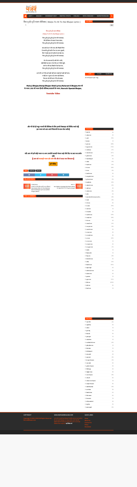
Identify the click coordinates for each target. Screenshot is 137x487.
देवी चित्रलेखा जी (89, 351)
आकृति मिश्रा (88, 324)
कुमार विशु (88, 330)
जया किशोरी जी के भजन (90, 342)
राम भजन (88, 238)
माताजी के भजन (32, 170)
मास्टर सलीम (88, 363)
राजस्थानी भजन (89, 223)
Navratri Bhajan (103, 16)
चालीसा (87, 161)
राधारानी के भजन (89, 229)
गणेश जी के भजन (89, 153)
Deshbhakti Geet (51, 16)
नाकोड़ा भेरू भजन (89, 185)
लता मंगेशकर (88, 389)
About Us (87, 420)
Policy (86, 424)
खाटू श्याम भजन (89, 147)
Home (86, 418)
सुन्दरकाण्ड (88, 276)
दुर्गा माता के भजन (89, 179)
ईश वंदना (87, 141)
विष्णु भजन (88, 256)
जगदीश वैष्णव (88, 339)
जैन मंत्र (87, 170)
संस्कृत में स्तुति (88, 267)
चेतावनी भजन (88, 164)
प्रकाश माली (88, 357)
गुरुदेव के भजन (89, 155)
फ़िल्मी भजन (88, 288)
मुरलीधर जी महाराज (90, 366)
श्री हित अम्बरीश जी (89, 401)
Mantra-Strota (65, 16)
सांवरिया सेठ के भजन (90, 270)
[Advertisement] (81, 8)
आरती (87, 138)
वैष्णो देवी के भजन (89, 259)
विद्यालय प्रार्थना (89, 253)
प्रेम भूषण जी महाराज (90, 360)
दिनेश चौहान (88, 348)
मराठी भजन (88, 208)
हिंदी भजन (88, 282)
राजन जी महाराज (89, 374)
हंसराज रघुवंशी (89, 407)
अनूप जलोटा (88, 322)
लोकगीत (87, 250)
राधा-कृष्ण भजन (89, 226)
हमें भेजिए (53, 164)
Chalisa (76, 16)
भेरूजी (87, 200)
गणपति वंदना (88, 150)
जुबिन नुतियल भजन (89, 345)
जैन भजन (88, 167)
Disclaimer (88, 427)
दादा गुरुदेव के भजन (89, 176)
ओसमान (87, 327)
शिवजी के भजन (89, 264)
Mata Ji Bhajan (88, 16)
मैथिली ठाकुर (88, 369)
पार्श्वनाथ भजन (89, 191)
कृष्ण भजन (88, 144)
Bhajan (38, 16)
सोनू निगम (88, 404)
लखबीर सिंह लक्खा (89, 386)
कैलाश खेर (88, 333)
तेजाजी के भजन (89, 173)
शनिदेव (87, 261)
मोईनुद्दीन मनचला (89, 372)
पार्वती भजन (88, 188)
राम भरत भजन (89, 241)
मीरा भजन (88, 220)
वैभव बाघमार (88, 398)
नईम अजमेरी (88, 354)
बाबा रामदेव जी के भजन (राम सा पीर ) (93, 197)
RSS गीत (88, 132)
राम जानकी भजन (89, 235)
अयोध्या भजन (88, 135)
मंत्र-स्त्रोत (88, 205)
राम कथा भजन (89, 232)
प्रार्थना (87, 194)
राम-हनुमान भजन (89, 247)
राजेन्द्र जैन (88, 377)
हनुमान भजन (88, 279)
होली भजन (88, 285)
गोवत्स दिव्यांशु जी (89, 158)
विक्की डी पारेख (89, 392)
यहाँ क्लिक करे (69, 423)
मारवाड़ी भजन (88, 217)
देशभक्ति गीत (88, 182)
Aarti (30, 16)
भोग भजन (88, 203)
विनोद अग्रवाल (88, 395)
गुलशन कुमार (88, 336)
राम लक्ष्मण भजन (89, 244)
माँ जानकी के (88, 211)
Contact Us (88, 422)
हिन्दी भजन (38, 170)
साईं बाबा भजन (89, 273)
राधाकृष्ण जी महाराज (90, 383)
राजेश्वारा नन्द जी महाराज (90, 380)
